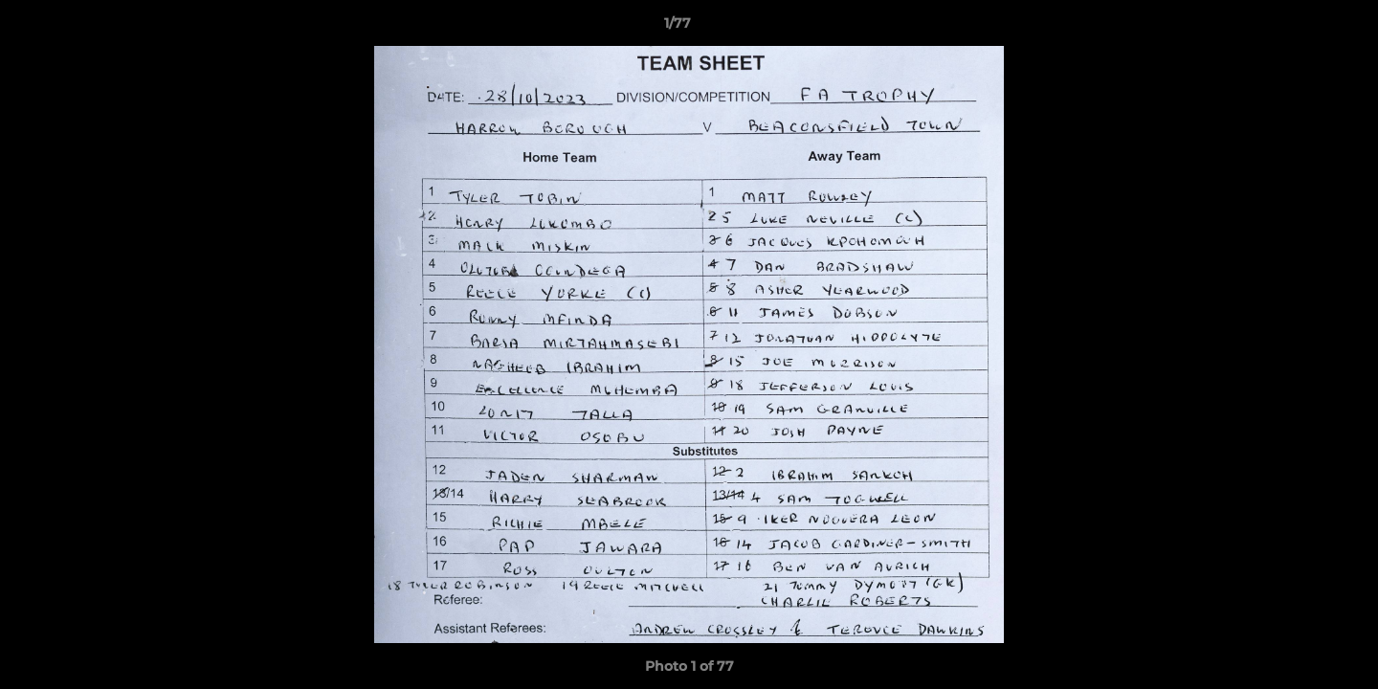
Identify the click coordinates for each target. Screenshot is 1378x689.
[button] (1297, 27)
